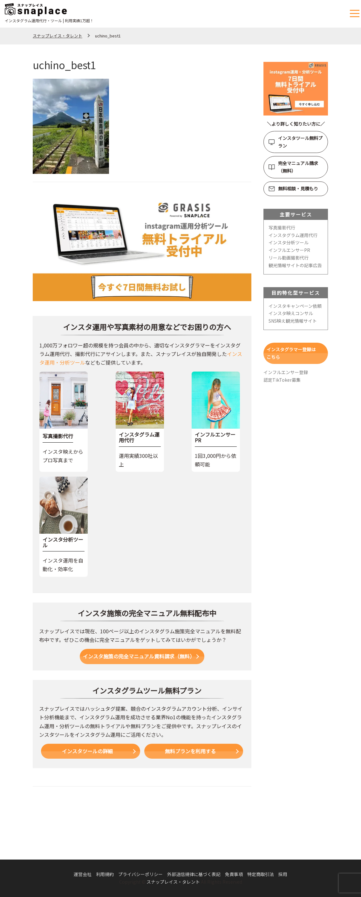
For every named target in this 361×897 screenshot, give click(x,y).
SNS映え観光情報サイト (293, 321)
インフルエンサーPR (289, 250)
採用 (282, 874)
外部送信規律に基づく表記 (194, 874)
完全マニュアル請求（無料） (298, 167)
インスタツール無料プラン (300, 142)
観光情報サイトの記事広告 (295, 265)
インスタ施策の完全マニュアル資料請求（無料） (139, 656)
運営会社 (83, 874)
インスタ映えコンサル (291, 313)
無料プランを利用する (190, 751)
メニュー (355, 13)
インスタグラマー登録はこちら (291, 353)
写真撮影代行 (282, 227)
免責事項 (234, 874)
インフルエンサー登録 (285, 372)
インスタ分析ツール (289, 242)
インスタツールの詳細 (87, 751)
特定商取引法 (260, 874)
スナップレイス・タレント (173, 882)
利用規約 (105, 874)
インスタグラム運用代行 (293, 235)
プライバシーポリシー (140, 874)
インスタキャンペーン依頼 (295, 306)
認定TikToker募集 (282, 380)
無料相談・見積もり (298, 188)
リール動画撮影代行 (289, 257)
